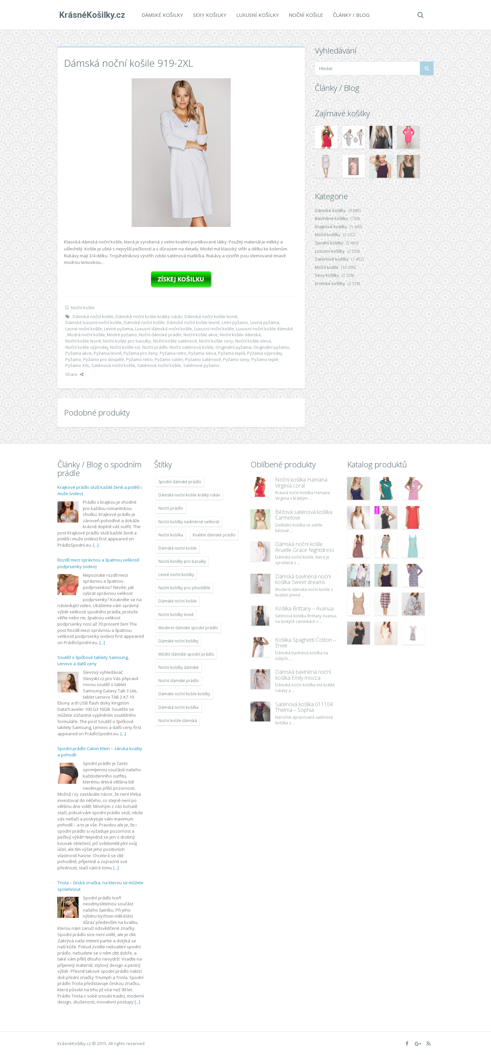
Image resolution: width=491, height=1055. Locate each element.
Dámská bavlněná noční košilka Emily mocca (303, 674)
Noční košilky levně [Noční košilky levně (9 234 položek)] (176, 614)
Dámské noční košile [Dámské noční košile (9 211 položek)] (177, 601)
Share (74, 374)
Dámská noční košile (93, 316)
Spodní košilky (329, 243)
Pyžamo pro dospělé (103, 359)
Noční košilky (328, 234)
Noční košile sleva (253, 341)
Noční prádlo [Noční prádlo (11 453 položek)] (170, 508)
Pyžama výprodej (264, 353)
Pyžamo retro (139, 359)
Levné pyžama (118, 329)
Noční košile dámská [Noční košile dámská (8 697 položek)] (177, 720)
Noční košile (304, 15)
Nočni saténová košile (191, 347)
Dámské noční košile (144, 322)
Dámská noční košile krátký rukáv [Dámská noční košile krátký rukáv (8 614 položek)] (189, 495)
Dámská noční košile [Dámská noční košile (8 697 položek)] (177, 548)
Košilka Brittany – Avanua (304, 608)
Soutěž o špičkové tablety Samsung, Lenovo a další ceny (93, 660)
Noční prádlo (155, 347)
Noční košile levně (83, 341)
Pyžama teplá (231, 353)
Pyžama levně (107, 353)
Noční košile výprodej (86, 347)
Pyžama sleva (202, 353)
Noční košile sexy (216, 341)
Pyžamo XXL (77, 365)
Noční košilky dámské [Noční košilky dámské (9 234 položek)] (178, 667)
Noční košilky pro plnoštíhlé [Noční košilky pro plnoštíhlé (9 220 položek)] (184, 588)
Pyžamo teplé (264, 359)
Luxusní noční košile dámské (264, 329)
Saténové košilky (332, 259)
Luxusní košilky (256, 15)
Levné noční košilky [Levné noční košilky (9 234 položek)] (176, 574)
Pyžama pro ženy (140, 353)
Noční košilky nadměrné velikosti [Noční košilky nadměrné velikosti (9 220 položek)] (188, 522)
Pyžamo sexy (236, 359)
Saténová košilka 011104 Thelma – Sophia (304, 707)
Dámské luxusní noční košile (93, 322)
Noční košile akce (200, 335)
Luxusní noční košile (214, 329)
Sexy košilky (208, 15)
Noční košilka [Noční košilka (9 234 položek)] (170, 535)
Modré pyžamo (122, 335)
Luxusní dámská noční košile (163, 329)
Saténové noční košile (159, 365)
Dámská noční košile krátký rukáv (148, 316)
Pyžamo (73, 359)
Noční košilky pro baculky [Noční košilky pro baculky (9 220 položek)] (182, 561)
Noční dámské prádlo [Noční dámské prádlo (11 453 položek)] (178, 680)
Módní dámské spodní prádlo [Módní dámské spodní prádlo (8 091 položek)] (186, 654)
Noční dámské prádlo (160, 335)
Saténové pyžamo (201, 365)
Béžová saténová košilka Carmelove (303, 515)
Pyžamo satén (169, 359)
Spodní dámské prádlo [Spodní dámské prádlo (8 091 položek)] (179, 482)
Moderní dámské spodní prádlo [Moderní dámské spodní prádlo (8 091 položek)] (188, 628)
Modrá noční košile (86, 335)
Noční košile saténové (175, 341)
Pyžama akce (78, 353)
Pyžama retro (173, 353)
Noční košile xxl (125, 347)
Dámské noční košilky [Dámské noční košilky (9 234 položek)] (178, 641)
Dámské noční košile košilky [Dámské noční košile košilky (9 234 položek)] (184, 694)
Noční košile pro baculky (127, 341)
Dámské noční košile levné (193, 322)
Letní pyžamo (235, 322)
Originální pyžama (233, 347)
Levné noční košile (83, 329)
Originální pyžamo (271, 347)
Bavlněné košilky (331, 218)
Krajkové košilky (331, 227)
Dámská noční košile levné (211, 316)
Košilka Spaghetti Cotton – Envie (305, 642)
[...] (96, 545)
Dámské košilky (160, 15)
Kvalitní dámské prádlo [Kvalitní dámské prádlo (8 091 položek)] (214, 535)
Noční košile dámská (240, 335)
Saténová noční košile (113, 365)
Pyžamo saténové (203, 359)
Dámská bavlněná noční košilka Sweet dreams (303, 579)
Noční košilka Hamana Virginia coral (301, 482)
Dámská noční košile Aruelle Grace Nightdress (304, 547)
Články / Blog (349, 15)
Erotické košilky (330, 283)
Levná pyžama (264, 322)
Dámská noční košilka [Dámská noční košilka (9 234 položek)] (178, 707)
